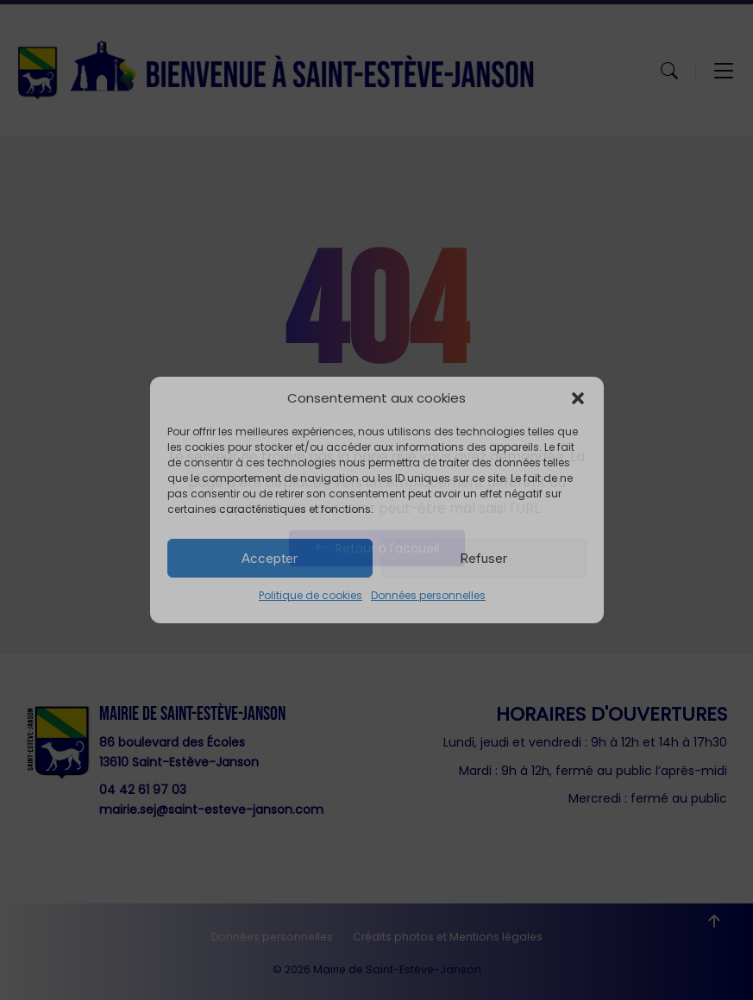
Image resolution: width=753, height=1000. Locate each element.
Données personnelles (428, 595)
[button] (578, 398)
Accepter (270, 558)
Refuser (483, 558)
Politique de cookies (310, 595)
